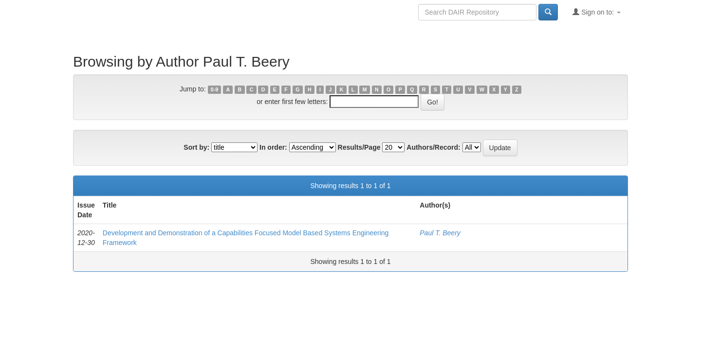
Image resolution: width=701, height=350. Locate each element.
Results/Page (359, 147)
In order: (273, 147)
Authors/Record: (433, 147)
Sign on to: (596, 12)
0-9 (214, 89)
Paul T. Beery (440, 233)
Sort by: (196, 147)
